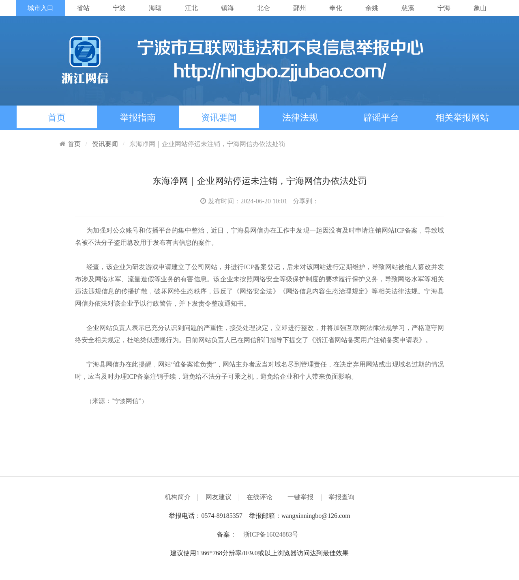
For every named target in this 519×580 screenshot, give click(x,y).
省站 (83, 7)
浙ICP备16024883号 (271, 534)
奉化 (335, 7)
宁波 (119, 7)
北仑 (263, 7)
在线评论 (259, 497)
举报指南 (138, 117)
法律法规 (300, 117)
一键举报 (300, 497)
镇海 (227, 7)
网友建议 (219, 497)
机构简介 (178, 497)
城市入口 (41, 7)
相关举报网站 (462, 117)
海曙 (155, 7)
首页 (57, 117)
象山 (480, 7)
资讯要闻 (219, 117)
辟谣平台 (381, 117)
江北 (191, 7)
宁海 (444, 7)
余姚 (371, 7)
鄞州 (299, 7)
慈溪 (407, 7)
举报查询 (341, 497)
